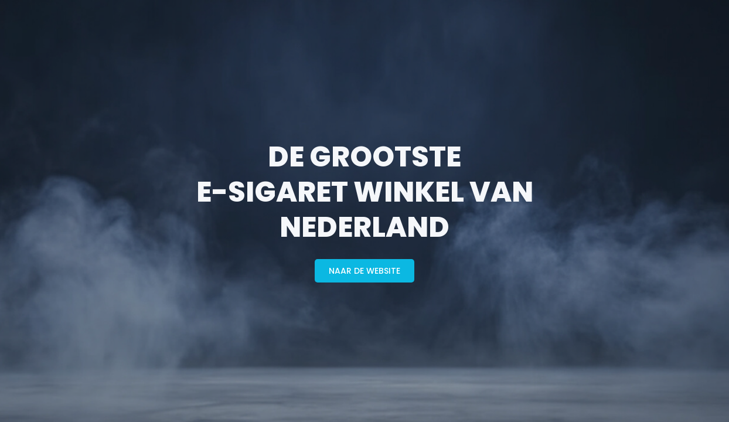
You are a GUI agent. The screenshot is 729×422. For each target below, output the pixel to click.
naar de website (364, 271)
